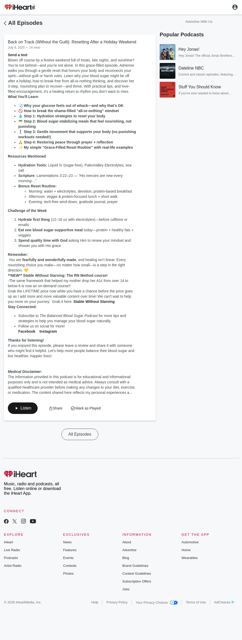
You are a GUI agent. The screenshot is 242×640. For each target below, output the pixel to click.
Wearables (190, 558)
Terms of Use (196, 602)
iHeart (8, 542)
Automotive (190, 542)
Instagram (48, 331)
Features (70, 550)
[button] (23, 408)
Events (68, 558)
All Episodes (25, 23)
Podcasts (11, 558)
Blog (125, 558)
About (126, 542)
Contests (70, 566)
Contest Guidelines (136, 573)
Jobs (125, 589)
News (67, 542)
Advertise (129, 550)
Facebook (26, 331)
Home (186, 550)
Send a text (17, 55)
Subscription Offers (136, 581)
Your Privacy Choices (157, 602)
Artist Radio (12, 566)
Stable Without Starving (93, 301)
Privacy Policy (117, 602)
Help (95, 602)
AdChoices (224, 602)
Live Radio (12, 550)
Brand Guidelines (135, 566)
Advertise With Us (198, 22)
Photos (68, 573)
